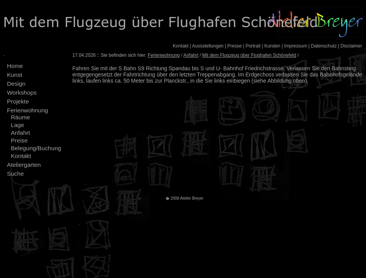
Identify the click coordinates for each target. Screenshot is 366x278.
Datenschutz (324, 46)
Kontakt (181, 46)
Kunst (14, 74)
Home (15, 66)
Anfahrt (20, 132)
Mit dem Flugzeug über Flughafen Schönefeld (249, 55)
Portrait (253, 46)
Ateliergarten (24, 164)
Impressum (295, 46)
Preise (19, 140)
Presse (234, 46)
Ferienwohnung (27, 110)
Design (16, 83)
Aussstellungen (207, 46)
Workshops (22, 92)
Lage (17, 125)
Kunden (272, 46)
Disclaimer (351, 46)
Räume (20, 117)
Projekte (18, 101)
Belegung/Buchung (36, 148)
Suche (15, 173)
